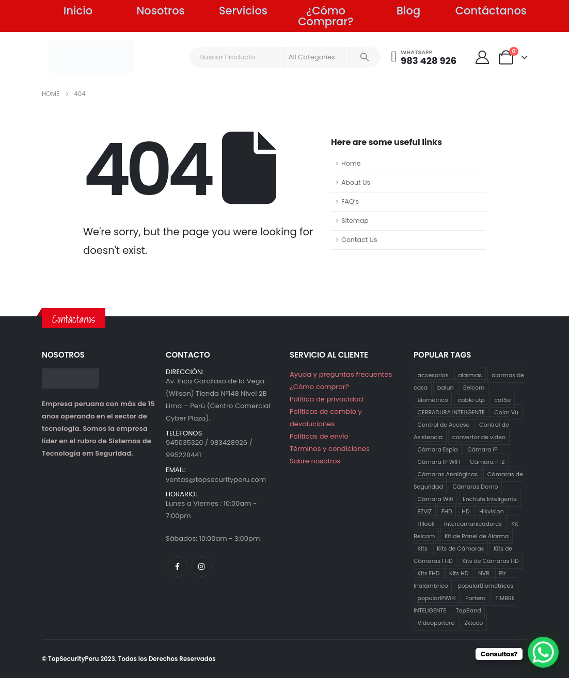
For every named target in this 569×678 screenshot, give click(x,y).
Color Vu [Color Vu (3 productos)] (506, 412)
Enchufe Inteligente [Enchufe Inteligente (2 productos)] (490, 498)
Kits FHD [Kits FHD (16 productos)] (429, 573)
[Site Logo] (91, 56)
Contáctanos (491, 10)
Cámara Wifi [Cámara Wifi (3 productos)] (435, 498)
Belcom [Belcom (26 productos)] (473, 387)
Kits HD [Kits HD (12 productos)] (458, 573)
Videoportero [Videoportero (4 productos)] (436, 622)
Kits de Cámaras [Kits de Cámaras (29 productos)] (460, 548)
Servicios (243, 10)
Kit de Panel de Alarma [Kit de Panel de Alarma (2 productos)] (477, 535)
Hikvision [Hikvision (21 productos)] (491, 511)
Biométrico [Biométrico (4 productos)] (433, 399)
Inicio (78, 10)
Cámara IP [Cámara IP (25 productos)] (482, 449)
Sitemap (355, 220)
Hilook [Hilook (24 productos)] (426, 523)
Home (351, 163)
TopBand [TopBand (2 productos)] (468, 610)
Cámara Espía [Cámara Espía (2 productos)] (438, 449)
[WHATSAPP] (424, 57)
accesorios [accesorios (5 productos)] (433, 374)
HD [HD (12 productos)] (465, 511)
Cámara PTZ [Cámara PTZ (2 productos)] (487, 461)
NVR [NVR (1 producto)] (483, 573)
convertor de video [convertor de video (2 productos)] (478, 436)
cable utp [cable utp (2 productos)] (471, 399)
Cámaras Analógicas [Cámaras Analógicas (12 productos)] (448, 474)
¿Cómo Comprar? (325, 16)
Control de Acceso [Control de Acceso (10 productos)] (444, 424)
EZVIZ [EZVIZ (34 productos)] (425, 511)
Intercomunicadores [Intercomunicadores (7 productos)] (473, 523)
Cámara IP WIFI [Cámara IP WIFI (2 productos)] (439, 461)
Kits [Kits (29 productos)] (423, 548)
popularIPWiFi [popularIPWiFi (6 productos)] (437, 597)
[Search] (365, 57)
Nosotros (160, 10)
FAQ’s (350, 201)
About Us (355, 182)
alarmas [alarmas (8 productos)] (470, 374)
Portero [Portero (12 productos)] (475, 597)
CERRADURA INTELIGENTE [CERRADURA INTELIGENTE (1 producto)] (451, 412)
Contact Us (359, 239)
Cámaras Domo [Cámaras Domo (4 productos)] (475, 486)
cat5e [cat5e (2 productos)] (502, 399)
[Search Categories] (316, 57)
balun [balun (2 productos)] (445, 387)
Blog (408, 10)
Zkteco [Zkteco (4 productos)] (473, 622)
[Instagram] (201, 566)
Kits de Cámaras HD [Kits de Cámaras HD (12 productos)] (490, 560)
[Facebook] (177, 566)
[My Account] (482, 57)
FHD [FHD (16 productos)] (446, 511)
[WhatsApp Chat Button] (543, 652)
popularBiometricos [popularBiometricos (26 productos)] (485, 585)
